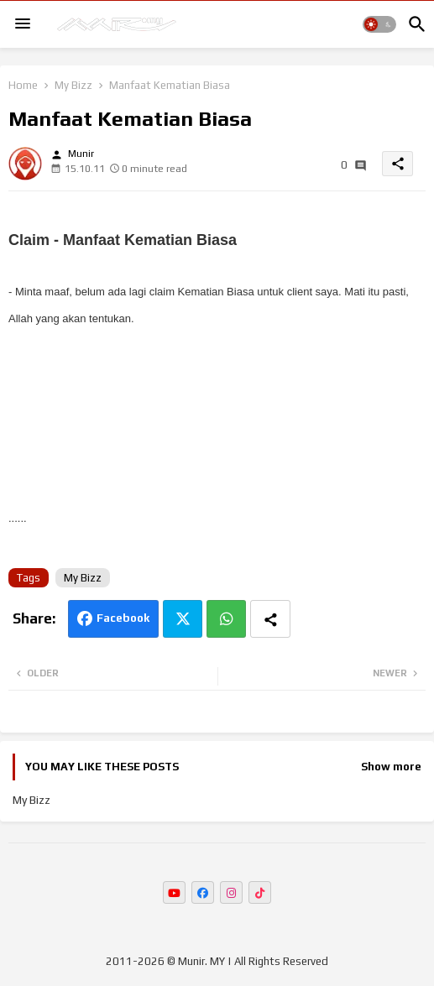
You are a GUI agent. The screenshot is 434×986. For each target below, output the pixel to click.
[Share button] (270, 619)
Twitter (182, 619)
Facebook (123, 618)
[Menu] (22, 24)
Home (23, 85)
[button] (379, 24)
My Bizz (73, 85)
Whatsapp (226, 619)
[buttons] (174, 892)
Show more (391, 766)
